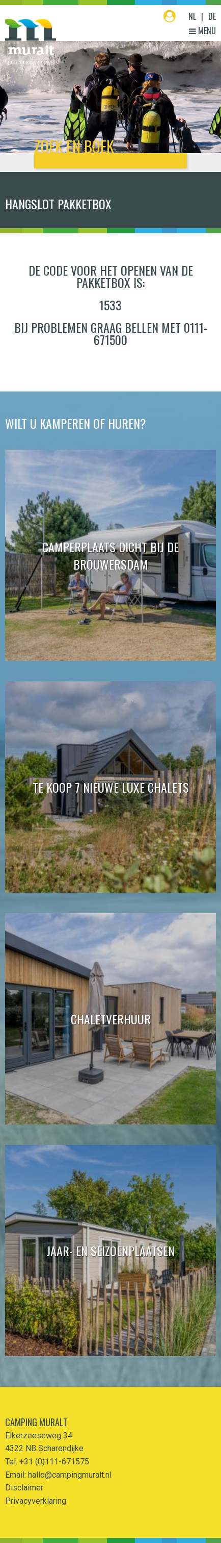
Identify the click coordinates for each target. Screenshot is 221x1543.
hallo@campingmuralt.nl (70, 1475)
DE (212, 16)
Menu (202, 31)
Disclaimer (24, 1487)
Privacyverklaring (35, 1501)
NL (192, 16)
